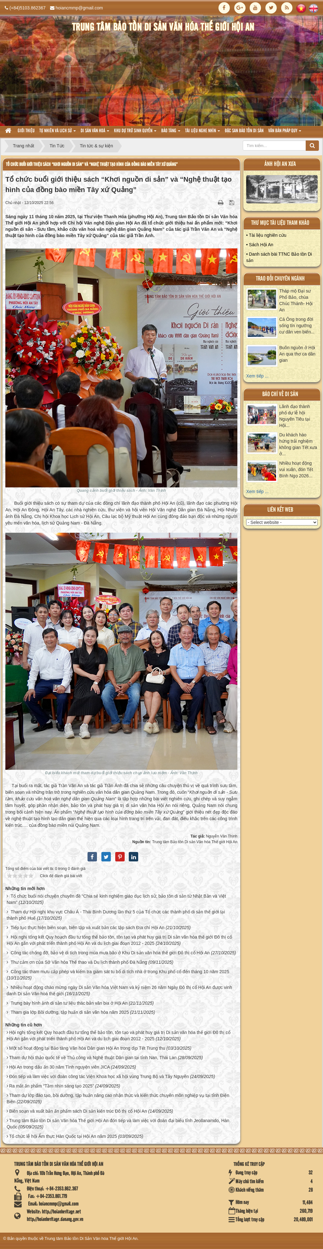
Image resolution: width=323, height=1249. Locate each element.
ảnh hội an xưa (280, 164)
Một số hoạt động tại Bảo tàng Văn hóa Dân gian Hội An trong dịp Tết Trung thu (87, 1048)
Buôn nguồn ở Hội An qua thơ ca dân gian (297, 354)
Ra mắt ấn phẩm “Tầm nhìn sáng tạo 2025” (51, 1085)
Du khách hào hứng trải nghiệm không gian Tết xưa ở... (298, 444)
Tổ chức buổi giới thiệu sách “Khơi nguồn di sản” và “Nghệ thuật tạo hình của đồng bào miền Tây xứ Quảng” (92, 164)
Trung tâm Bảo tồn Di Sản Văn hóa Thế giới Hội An (91, 1238)
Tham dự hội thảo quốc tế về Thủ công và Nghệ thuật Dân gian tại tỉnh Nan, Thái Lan (93, 1057)
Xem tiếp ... (257, 375)
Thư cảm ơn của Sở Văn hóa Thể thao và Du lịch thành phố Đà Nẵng (79, 962)
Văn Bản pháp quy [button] (284, 133)
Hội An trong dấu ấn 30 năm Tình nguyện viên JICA (59, 1067)
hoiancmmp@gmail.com (79, 7)
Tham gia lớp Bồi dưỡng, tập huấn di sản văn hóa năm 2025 (70, 1012)
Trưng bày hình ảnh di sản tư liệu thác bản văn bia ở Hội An (69, 1003)
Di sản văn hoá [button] (95, 133)
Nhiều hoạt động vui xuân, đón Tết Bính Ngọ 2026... (296, 469)
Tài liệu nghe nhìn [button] (202, 133)
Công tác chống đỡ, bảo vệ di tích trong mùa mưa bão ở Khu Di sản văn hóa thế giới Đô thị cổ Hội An (110, 952)
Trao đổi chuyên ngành (280, 278)
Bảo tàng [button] (170, 133)
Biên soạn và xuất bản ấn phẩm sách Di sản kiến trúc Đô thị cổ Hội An (78, 1111)
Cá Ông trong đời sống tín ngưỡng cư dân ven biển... (296, 325)
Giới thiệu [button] (26, 131)
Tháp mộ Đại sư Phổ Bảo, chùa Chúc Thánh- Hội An (296, 300)
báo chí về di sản (280, 394)
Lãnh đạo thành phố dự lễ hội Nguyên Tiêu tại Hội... (294, 416)
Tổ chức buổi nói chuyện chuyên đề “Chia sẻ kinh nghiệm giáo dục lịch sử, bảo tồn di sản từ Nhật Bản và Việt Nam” (116, 899)
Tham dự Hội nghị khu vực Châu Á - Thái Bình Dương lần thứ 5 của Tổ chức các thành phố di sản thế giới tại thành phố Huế (116, 915)
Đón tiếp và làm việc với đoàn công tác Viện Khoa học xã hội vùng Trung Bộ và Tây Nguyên (99, 1076)
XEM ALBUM (282, 190)
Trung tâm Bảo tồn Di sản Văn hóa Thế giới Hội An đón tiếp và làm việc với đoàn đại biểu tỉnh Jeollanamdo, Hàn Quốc (118, 1123)
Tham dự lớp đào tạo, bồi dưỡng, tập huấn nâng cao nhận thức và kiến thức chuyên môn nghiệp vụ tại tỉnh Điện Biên (118, 1098)
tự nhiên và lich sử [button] (57, 133)
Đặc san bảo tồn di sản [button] (244, 131)
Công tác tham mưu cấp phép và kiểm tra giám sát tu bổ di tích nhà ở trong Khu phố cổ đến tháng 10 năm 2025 (120, 971)
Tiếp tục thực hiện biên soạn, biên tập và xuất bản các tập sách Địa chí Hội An (88, 927)
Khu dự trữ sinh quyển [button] (135, 133)
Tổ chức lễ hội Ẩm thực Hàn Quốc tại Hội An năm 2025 (63, 1136)
